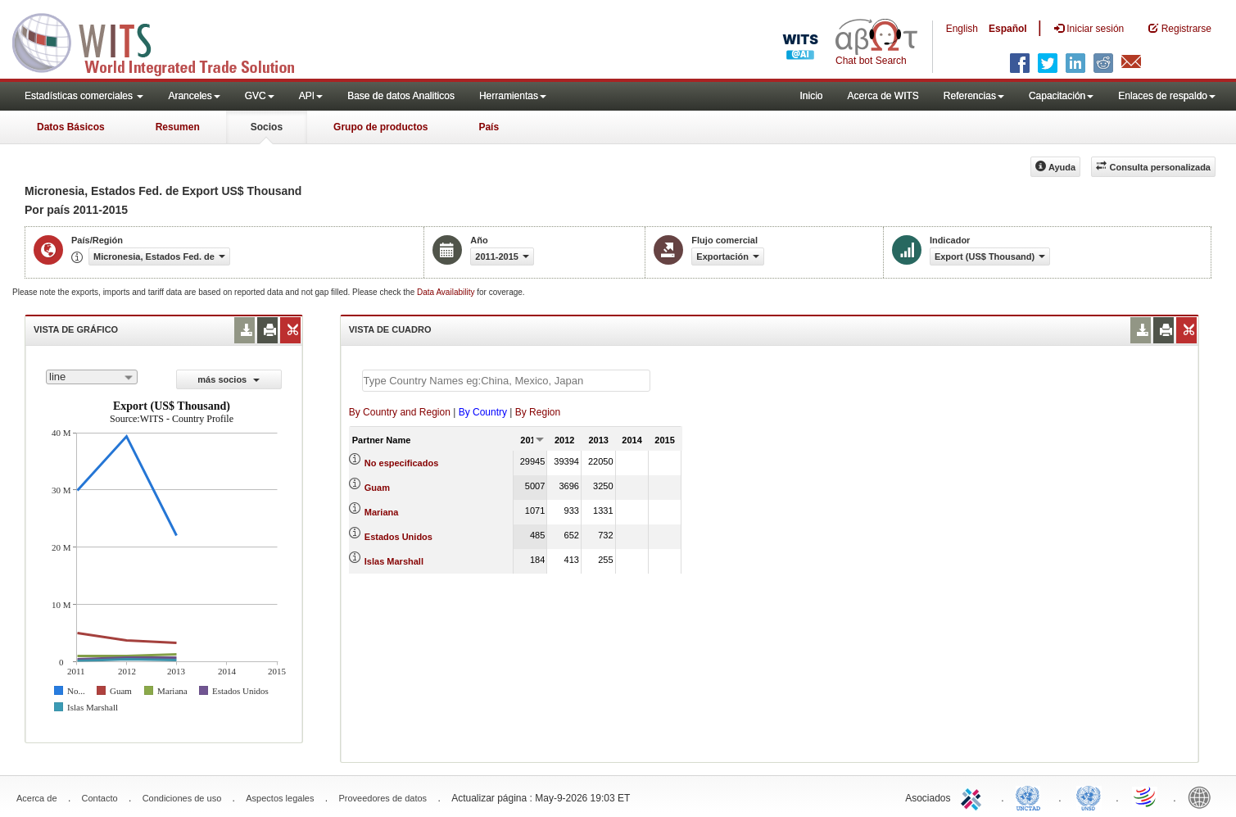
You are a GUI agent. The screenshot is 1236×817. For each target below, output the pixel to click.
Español (1008, 28)
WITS (164, 41)
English (962, 28)
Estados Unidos (398, 537)
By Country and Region (399, 412)
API (311, 96)
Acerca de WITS (882, 96)
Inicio (810, 96)
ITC (974, 796)
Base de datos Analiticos (401, 96)
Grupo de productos (380, 127)
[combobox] (92, 377)
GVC (259, 96)
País (488, 127)
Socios (267, 127)
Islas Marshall (393, 561)
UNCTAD (1031, 796)
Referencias (974, 96)
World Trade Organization (1146, 796)
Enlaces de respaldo (1167, 96)
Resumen (178, 127)
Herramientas (512, 96)
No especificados (401, 463)
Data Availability (447, 292)
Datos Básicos (71, 127)
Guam (377, 487)
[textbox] (506, 381)
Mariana (381, 512)
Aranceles (194, 96)
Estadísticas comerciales (84, 96)
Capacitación (1061, 96)
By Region (537, 412)
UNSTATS (1088, 796)
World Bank (1203, 796)
